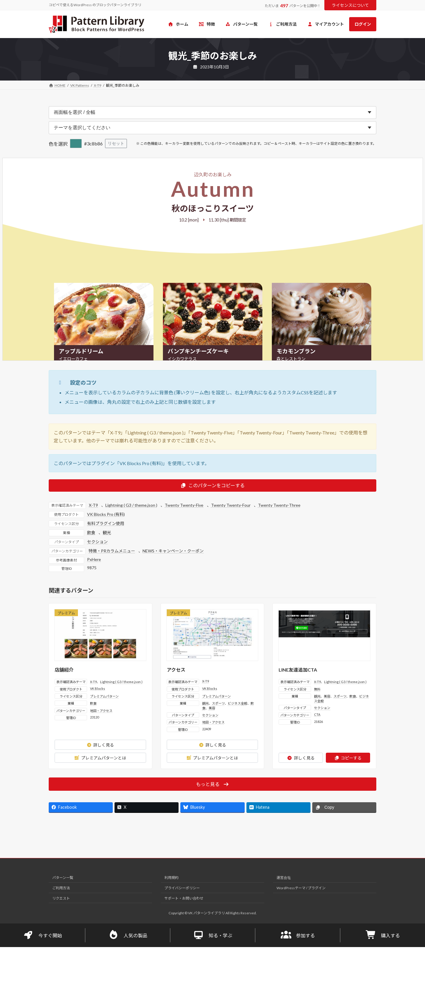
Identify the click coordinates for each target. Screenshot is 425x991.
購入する (383, 935)
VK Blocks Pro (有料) (106, 514)
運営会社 (284, 877)
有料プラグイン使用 (105, 523)
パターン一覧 (62, 877)
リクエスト (61, 898)
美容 (212, 708)
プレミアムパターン (104, 696)
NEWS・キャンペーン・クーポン (173, 550)
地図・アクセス (101, 711)
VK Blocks (97, 688)
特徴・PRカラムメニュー (112, 550)
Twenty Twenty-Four (231, 505)
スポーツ (218, 703)
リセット (116, 143)
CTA (317, 714)
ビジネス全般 (237, 703)
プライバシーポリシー (182, 888)
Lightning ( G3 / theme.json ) (131, 505)
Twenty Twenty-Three (279, 505)
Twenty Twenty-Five (184, 505)
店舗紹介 (64, 669)
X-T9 (93, 505)
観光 (107, 532)
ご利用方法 (61, 888)
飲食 (91, 532)
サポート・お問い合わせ (183, 898)
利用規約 (171, 877)
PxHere (94, 559)
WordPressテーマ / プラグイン (301, 888)
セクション (97, 541)
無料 (317, 689)
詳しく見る (100, 744)
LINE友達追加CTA (298, 669)
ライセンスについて (350, 5)
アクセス (176, 669)
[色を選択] (76, 143)
